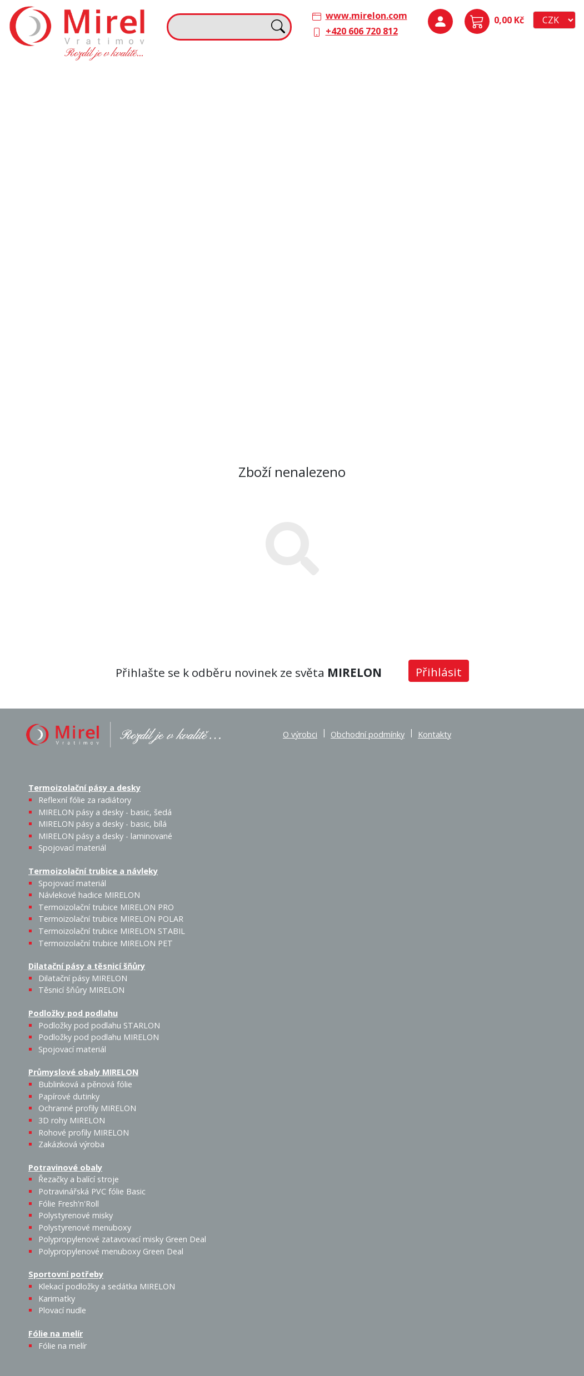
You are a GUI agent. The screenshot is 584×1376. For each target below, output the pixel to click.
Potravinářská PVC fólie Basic (92, 1191)
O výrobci (300, 734)
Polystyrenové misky (75, 1215)
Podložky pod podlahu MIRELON (518, 115)
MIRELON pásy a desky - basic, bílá (102, 823)
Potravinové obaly (53, 265)
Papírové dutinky (68, 1096)
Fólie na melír (328, 265)
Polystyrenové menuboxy (84, 1227)
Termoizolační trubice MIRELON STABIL (111, 931)
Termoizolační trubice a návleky (205, 85)
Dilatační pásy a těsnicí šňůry (361, 79)
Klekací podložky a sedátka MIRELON (106, 1286)
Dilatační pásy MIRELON (82, 978)
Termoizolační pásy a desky (73, 79)
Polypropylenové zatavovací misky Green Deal (122, 1239)
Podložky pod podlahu (489, 79)
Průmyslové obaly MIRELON (501, 156)
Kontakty (434, 734)
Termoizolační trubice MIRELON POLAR (110, 918)
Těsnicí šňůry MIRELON (375, 108)
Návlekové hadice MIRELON (89, 895)
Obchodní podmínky (368, 734)
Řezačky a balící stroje (78, 1179)
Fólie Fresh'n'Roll (68, 1203)
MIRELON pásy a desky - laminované (105, 836)
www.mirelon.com (366, 15)
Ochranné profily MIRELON (87, 1108)
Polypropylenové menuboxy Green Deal (79, 405)
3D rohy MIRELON (71, 1120)
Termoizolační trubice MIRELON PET (244, 186)
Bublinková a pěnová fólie (495, 192)
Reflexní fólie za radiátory (84, 800)
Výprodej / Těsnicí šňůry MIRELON (406, 164)
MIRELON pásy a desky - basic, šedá (105, 812)
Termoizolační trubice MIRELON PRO (106, 907)
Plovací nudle (256, 288)
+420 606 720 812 (362, 31)
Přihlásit (439, 672)
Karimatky (56, 1298)
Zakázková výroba (550, 224)
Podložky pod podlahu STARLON (99, 1025)
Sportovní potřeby (196, 265)
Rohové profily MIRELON (83, 1132)
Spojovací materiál (547, 101)
